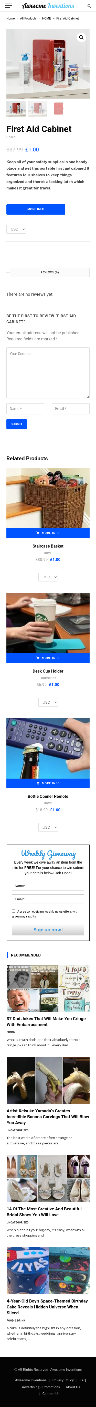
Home (10, 18)
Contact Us (50, 1394)
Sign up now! (48, 930)
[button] (81, 37)
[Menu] (8, 6)
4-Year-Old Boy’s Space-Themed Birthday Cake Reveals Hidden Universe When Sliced (47, 1307)
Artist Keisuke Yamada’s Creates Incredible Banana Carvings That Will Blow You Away (48, 1116)
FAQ (83, 1380)
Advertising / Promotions (41, 1387)
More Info (35, 209)
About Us (73, 1387)
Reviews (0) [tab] (49, 272)
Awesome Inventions (31, 1380)
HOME (46, 18)
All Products (28, 18)
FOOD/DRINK (47, 678)
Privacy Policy (63, 1380)
